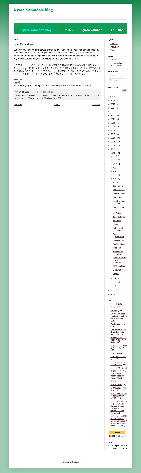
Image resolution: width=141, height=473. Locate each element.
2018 (113, 130)
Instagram (115, 47)
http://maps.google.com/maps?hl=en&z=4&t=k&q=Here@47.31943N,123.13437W (52, 85)
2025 (113, 104)
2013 (113, 149)
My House (117, 182)
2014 (113, 146)
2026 (113, 100)
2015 (113, 142)
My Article (117, 213)
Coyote (116, 274)
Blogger (75, 462)
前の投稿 (96, 105)
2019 (113, 127)
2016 (113, 138)
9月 (115, 168)
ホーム (57, 105)
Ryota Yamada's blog (33, 10)
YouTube (114, 44)
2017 (113, 134)
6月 (115, 179)
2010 (113, 294)
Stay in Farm (118, 240)
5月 (115, 278)
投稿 (112, 76)
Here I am (117, 197)
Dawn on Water (119, 193)
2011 (113, 291)
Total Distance (119, 217)
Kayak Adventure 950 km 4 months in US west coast (41, 95)
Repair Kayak (118, 190)
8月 (115, 171)
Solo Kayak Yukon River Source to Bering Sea (118, 332)
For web (114, 311)
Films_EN (115, 304)
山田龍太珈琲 (116, 385)
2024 (113, 108)
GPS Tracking (119, 266)
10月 (115, 164)
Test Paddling (118, 186)
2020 (113, 123)
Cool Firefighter (119, 244)
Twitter (113, 50)
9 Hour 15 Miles (119, 270)
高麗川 (113, 381)
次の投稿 (18, 105)
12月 (115, 156)
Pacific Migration (68, 95)
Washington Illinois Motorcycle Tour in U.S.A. (119, 340)
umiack (114, 60)
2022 (113, 115)
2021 (113, 119)
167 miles (117, 221)
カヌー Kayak (81, 95)
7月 (115, 175)
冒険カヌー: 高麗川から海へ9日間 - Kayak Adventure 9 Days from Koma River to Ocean (119, 421)
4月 (115, 282)
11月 (115, 160)
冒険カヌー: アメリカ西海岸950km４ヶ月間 (44, 98)
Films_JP (114, 307)
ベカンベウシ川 (117, 368)
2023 (113, 112)
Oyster (115, 224)
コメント (114, 80)
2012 (113, 153)
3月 (115, 286)
